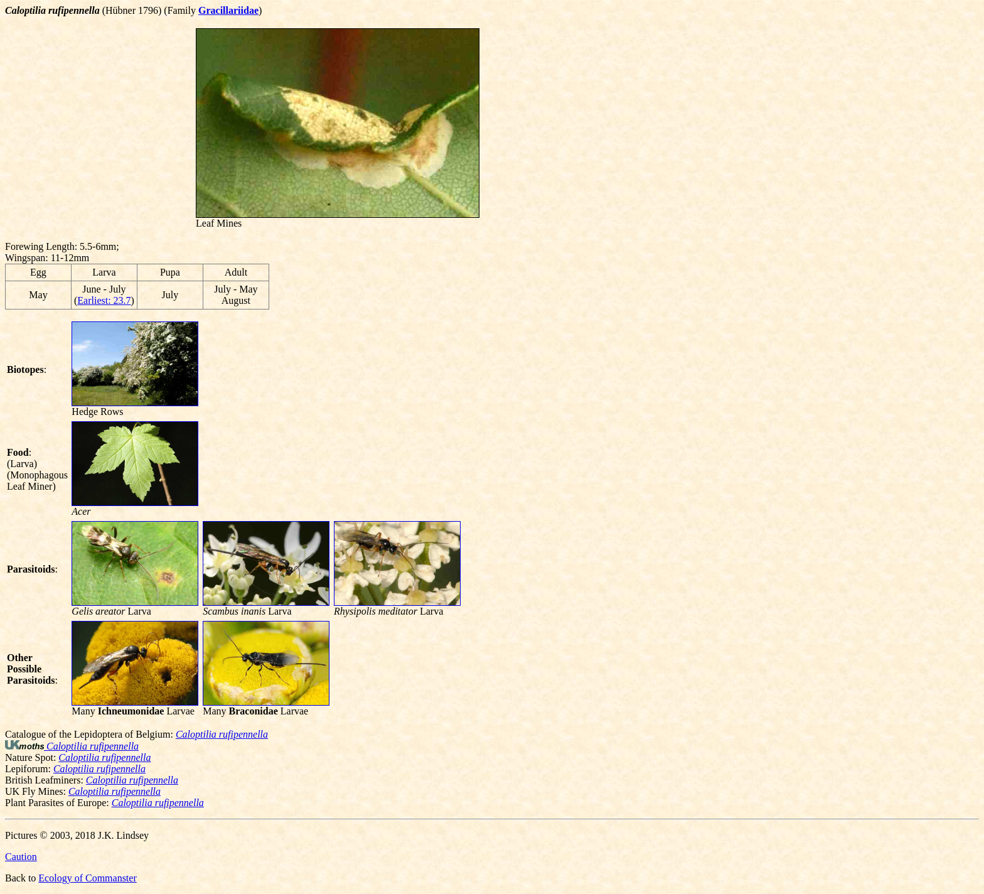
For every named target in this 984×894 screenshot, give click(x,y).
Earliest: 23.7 (104, 300)
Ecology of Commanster (87, 878)
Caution (21, 856)
